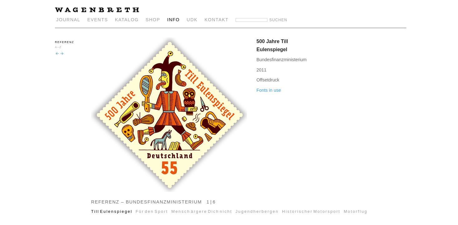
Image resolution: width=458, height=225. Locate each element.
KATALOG (127, 19)
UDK (192, 19)
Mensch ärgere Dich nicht (201, 211)
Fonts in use (268, 90)
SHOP (153, 19)
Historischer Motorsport (311, 211)
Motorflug (356, 211)
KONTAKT (217, 19)
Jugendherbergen (257, 211)
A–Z (58, 47)
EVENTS (97, 19)
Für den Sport (152, 211)
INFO (173, 19)
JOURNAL (68, 19)
